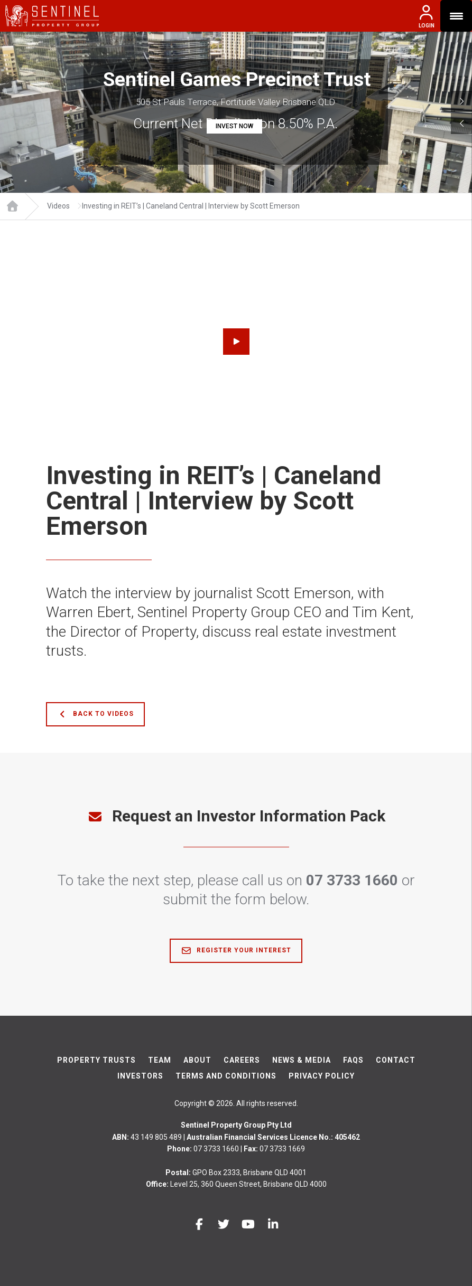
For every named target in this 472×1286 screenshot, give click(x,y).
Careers (242, 1060)
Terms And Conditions (225, 1076)
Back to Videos (95, 714)
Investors (140, 1076)
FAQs (353, 1060)
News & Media (301, 1060)
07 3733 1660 (352, 880)
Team (159, 1060)
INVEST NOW (234, 126)
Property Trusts (96, 1060)
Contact (395, 1060)
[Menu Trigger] (456, 16)
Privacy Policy (322, 1076)
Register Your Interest (236, 951)
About (197, 1060)
